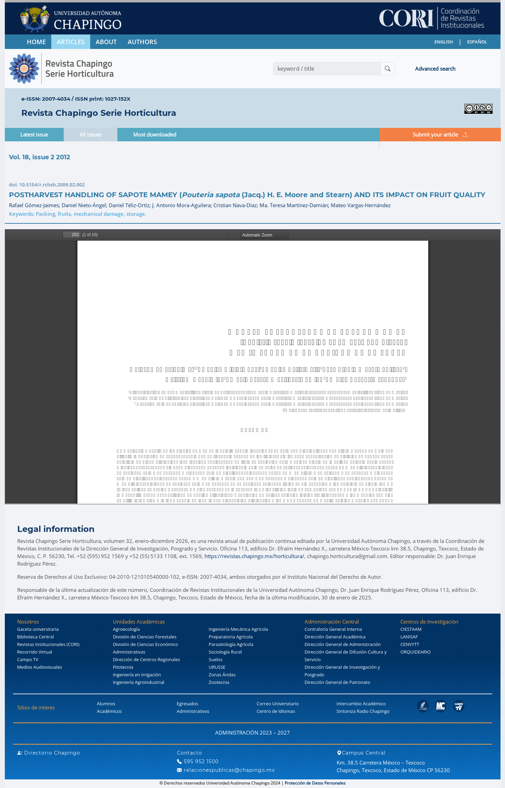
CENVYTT (409, 644)
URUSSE (217, 667)
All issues (91, 134)
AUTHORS (142, 42)
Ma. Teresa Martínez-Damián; (295, 205)
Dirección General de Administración (343, 644)
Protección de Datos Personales (315, 783)
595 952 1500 (198, 761)
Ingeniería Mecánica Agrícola (238, 629)
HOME (36, 42)
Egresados (187, 703)
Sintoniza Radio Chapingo (363, 711)
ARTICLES (71, 42)
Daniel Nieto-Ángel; (85, 205)
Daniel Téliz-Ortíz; (130, 205)
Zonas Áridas (222, 674)
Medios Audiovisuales (39, 667)
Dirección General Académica (335, 637)
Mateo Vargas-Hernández (361, 205)
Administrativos (193, 711)
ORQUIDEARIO (415, 652)
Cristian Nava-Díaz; (236, 205)
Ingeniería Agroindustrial (138, 682)
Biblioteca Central (35, 637)
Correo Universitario (278, 703)
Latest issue (34, 134)
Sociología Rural (225, 652)
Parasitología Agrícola (231, 644)
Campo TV (28, 659)
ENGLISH (443, 42)
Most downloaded (154, 134)
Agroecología (126, 629)
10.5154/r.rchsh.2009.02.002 (52, 184)
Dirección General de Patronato (337, 682)
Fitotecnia (123, 667)
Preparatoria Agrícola (231, 637)
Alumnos (106, 703)
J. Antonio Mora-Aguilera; (182, 205)
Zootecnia (219, 682)
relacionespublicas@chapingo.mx (226, 770)
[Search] (327, 68)
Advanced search (435, 68)
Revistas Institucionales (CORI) (48, 644)
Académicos (109, 711)
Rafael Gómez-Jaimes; (35, 205)
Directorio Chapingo (48, 753)
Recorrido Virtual (34, 652)
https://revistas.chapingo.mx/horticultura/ (254, 556)
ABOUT (106, 42)
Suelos (215, 659)
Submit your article (440, 134)
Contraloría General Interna (333, 629)
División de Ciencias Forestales (145, 637)
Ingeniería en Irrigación (137, 674)
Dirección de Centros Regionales (146, 659)
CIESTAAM (410, 629)
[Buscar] (387, 68)
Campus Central (361, 753)
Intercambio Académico (361, 703)
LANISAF (409, 637)
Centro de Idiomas (276, 711)
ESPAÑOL (477, 42)
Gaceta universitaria (38, 629)
